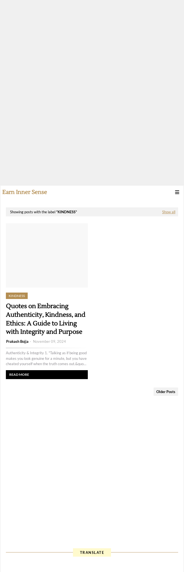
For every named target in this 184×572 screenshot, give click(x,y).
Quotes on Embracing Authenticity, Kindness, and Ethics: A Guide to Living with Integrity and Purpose (45, 319)
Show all (168, 212)
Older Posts (165, 391)
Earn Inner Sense (24, 192)
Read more (19, 374)
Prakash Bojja (17, 341)
